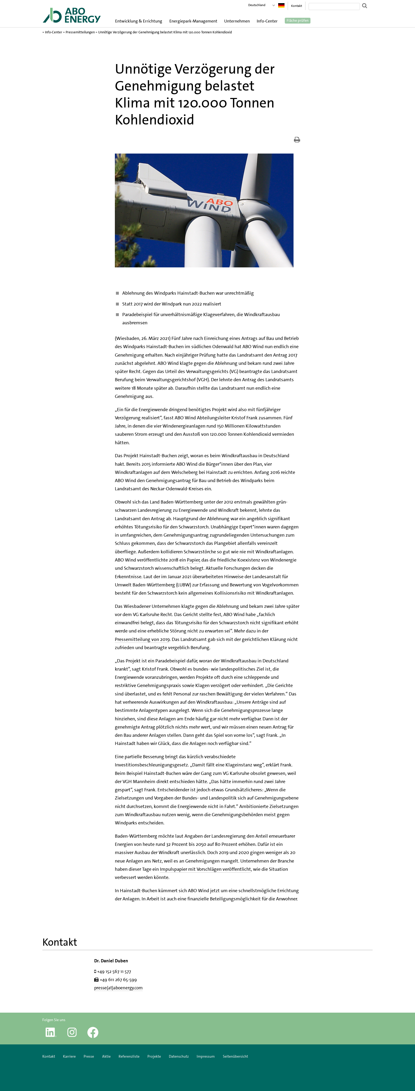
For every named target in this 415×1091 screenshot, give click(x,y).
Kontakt (296, 6)
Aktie (106, 1056)
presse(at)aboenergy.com (118, 988)
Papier (193, 560)
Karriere (69, 1056)
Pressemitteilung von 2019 (142, 639)
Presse (89, 1056)
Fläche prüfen (298, 21)
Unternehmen (237, 21)
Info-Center (267, 21)
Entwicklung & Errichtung (138, 21)
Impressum (206, 1056)
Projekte (154, 1056)
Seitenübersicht (235, 1056)
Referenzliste (129, 1056)
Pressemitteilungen (80, 32)
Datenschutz (179, 1056)
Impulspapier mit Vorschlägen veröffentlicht (205, 869)
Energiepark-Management (193, 21)
